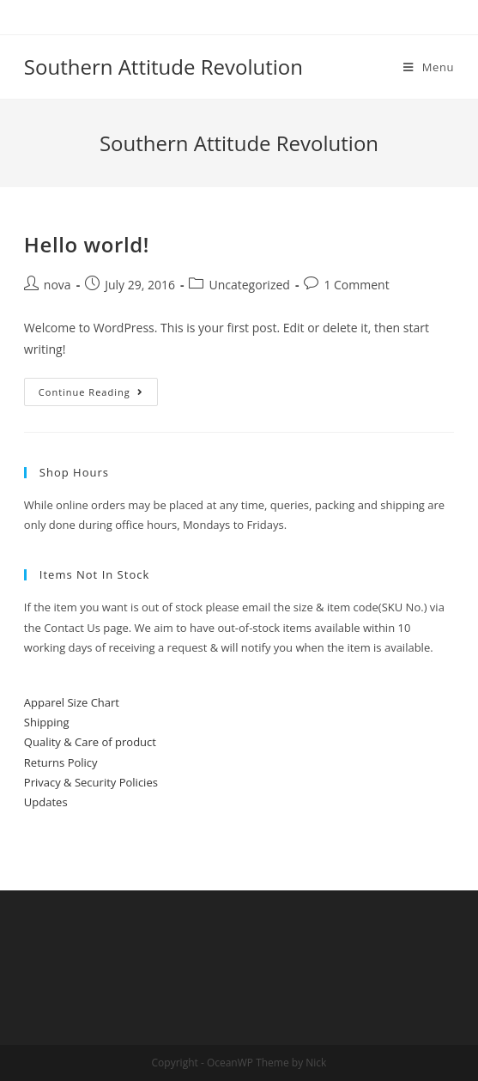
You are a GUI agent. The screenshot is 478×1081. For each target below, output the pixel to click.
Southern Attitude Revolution (163, 66)
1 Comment (356, 284)
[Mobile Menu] (428, 67)
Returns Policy (61, 762)
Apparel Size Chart (71, 702)
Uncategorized (249, 284)
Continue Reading (91, 392)
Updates (46, 802)
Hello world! (86, 244)
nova (57, 284)
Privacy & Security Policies (91, 782)
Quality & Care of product (90, 742)
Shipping (47, 722)
